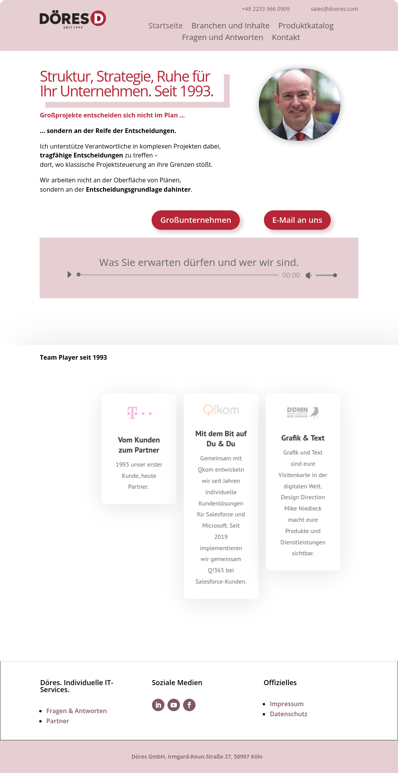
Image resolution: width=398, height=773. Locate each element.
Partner (57, 721)
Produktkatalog (305, 27)
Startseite (165, 27)
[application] (199, 275)
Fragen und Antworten (223, 38)
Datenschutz (288, 714)
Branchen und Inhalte (230, 27)
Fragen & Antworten (76, 711)
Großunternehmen (195, 220)
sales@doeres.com (334, 8)
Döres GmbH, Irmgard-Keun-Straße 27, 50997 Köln (197, 756)
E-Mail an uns (297, 220)
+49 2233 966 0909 (266, 8)
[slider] (178, 275)
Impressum (287, 704)
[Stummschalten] (308, 275)
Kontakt (286, 38)
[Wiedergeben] (69, 274)
